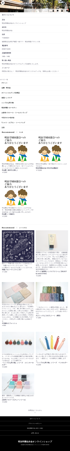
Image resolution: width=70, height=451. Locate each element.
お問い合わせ (35, 433)
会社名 (4, 27)
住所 (3, 34)
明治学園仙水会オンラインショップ (35, 3)
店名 (3, 20)
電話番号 (5, 45)
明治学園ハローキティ (9, 108)
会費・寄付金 (6, 88)
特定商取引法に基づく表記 (35, 428)
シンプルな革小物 (8, 103)
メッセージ (5, 68)
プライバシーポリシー (35, 423)
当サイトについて (35, 418)
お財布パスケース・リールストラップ (14, 113)
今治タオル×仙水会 (8, 118)
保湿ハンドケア (7, 98)
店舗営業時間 (6, 53)
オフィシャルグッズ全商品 (11, 93)
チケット (5, 83)
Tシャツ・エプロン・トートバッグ (13, 122)
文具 (3, 127)
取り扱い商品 (6, 60)
